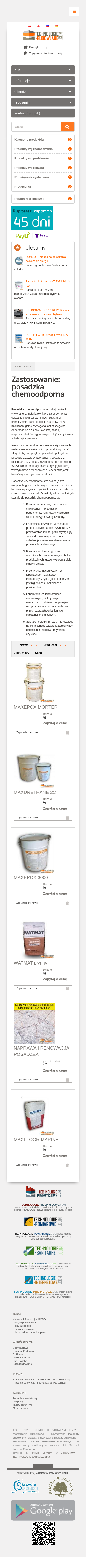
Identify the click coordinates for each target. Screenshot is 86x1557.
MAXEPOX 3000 (31, 877)
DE (57, 26)
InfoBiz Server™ (41, 1452)
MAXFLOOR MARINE (36, 1139)
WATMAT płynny (30, 962)
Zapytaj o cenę (55, 723)
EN (38, 26)
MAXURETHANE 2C (35, 792)
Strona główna (23, 366)
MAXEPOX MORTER (36, 707)
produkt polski (51, 1061)
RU (47, 26)
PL (29, 26)
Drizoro (47, 714)
